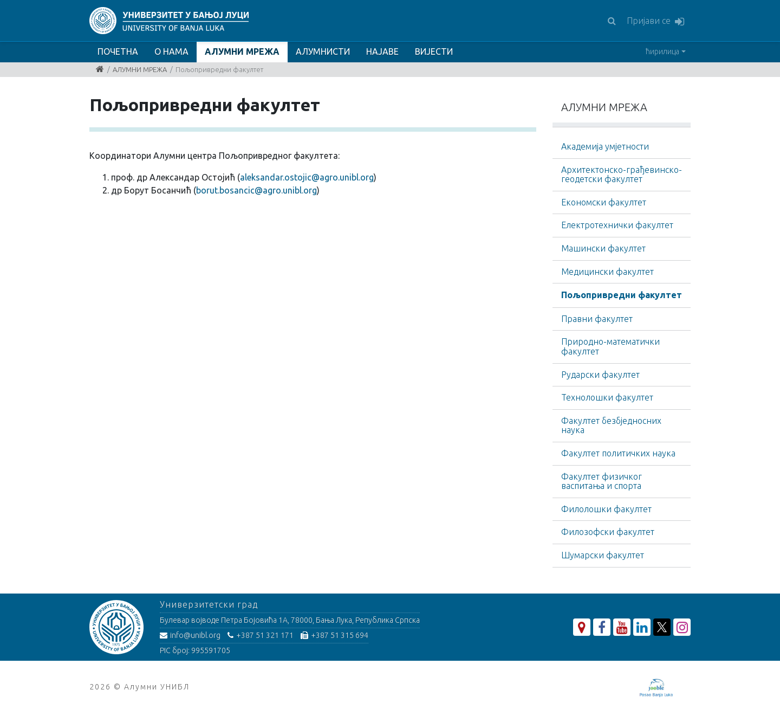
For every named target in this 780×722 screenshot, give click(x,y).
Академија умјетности (605, 146)
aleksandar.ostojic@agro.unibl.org (307, 177)
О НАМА (171, 51)
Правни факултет (597, 319)
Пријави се (655, 21)
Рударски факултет (600, 374)
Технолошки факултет (607, 397)
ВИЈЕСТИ (434, 51)
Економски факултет (603, 202)
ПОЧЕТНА (118, 51)
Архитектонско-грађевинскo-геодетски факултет (621, 174)
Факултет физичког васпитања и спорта (601, 481)
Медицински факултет (607, 271)
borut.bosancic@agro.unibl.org (256, 190)
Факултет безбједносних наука (611, 425)
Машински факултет (603, 248)
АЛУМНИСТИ (323, 51)
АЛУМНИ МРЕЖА (242, 51)
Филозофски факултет (607, 532)
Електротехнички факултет (617, 225)
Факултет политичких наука (618, 453)
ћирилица (662, 51)
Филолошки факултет (606, 509)
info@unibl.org (190, 635)
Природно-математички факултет (610, 346)
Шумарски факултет (602, 555)
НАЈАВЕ (382, 51)
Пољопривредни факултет (621, 295)
